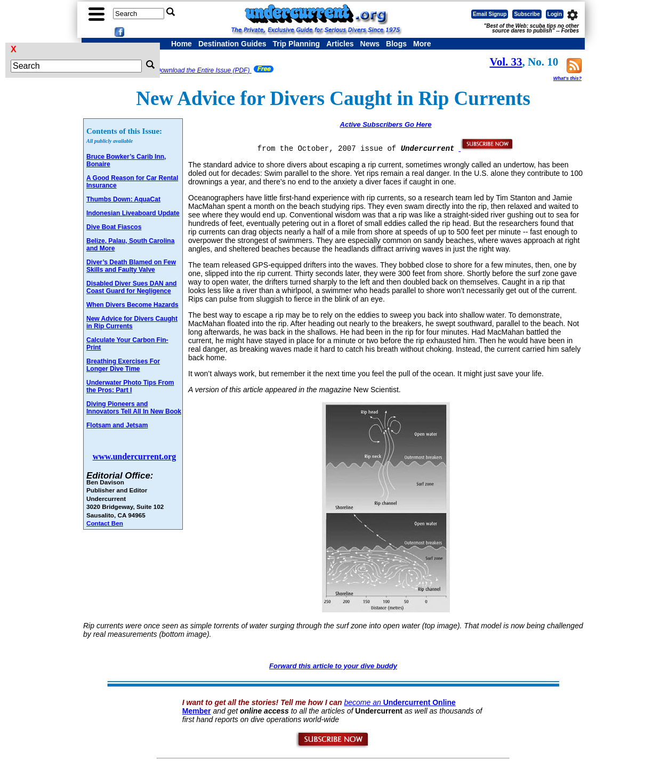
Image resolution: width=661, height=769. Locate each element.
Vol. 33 (506, 61)
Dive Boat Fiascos (113, 227)
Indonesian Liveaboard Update (133, 213)
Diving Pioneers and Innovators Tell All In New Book (133, 407)
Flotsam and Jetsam (117, 425)
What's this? (567, 78)
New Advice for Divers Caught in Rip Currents (132, 322)
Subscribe (526, 14)
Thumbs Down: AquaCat (123, 199)
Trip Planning (296, 43)
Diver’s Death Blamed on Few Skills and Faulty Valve (131, 265)
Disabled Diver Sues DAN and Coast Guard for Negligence (131, 287)
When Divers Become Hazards (132, 305)
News (370, 43)
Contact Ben (104, 523)
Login (554, 14)
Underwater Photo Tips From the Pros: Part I (130, 386)
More (422, 43)
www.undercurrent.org (134, 456)
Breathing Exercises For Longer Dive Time (123, 365)
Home (181, 43)
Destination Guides (232, 43)
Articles (339, 43)
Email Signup (489, 14)
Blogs (396, 43)
